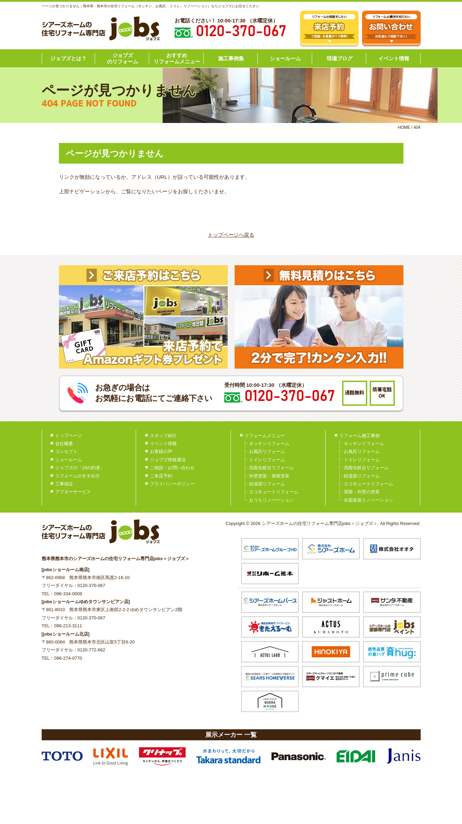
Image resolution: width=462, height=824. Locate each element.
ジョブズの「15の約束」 (80, 467)
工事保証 (64, 483)
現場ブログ (339, 58)
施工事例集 (231, 58)
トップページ (68, 435)
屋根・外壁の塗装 (362, 491)
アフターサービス (73, 491)
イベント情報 (393, 58)
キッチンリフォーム (269, 443)
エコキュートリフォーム (273, 491)
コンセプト (66, 451)
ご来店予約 (161, 475)
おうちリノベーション (271, 500)
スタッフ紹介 (163, 435)
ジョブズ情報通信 (168, 459)
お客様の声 (161, 451)
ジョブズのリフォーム (122, 58)
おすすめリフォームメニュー (177, 58)
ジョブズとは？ (68, 58)
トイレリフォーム (267, 459)
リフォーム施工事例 (359, 435)
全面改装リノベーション (368, 500)
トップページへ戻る (231, 235)
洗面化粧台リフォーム (271, 467)
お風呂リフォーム (267, 451)
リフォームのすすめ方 (77, 475)
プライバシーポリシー (172, 483)
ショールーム (285, 58)
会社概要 (64, 443)
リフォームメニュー (265, 435)
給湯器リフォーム (267, 483)
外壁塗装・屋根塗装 (269, 475)
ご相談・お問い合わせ (172, 467)
